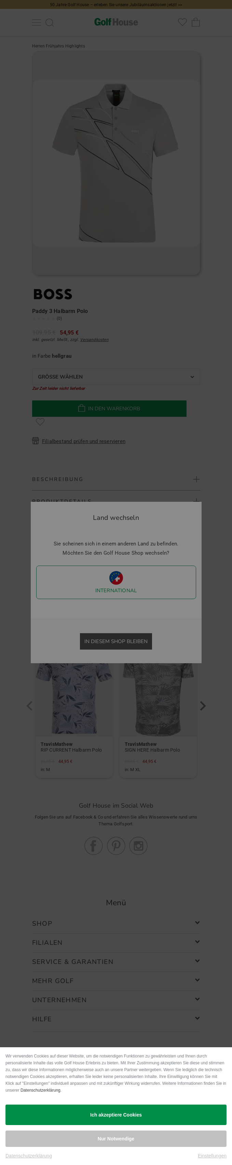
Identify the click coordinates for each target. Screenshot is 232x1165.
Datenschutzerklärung (40, 1090)
